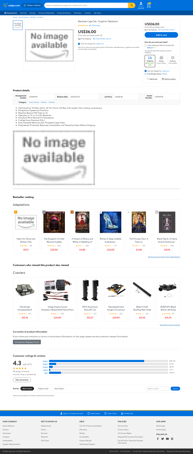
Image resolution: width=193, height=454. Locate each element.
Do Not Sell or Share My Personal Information (149, 451)
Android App (161, 429)
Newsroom (7, 433)
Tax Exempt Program (87, 444)
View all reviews (21, 379)
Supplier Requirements (11, 444)
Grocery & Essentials (46, 13)
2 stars (45, 370)
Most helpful (59, 388)
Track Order (110, 413)
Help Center (93, 413)
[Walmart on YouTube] (167, 439)
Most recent (27, 388)
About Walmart (8, 426)
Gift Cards (45, 440)
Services (23, 13)
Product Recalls (85, 440)
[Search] (131, 5)
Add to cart (161, 34)
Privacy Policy (123, 429)
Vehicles (33, 17)
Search (175, 388)
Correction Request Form (27, 342)
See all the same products (170, 325)
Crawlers (40, 17)
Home (15, 17)
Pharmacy (78, 13)
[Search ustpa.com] (86, 5)
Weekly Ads (127, 413)
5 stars (45, 361)
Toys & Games (23, 17)
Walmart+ (45, 437)
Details (164, 74)
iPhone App (160, 426)
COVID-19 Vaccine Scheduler (90, 426)
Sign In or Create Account (71, 413)
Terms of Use (123, 426)
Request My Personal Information (130, 437)
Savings (32, 13)
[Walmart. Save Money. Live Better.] (11, 5)
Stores (43, 429)
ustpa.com (100, 43)
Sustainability (8, 440)
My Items (97, 13)
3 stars (45, 367)
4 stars (45, 364)
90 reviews (96, 25)
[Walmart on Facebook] (157, 439)
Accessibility (84, 437)
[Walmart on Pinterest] (172, 439)
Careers (88, 13)
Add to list (152, 79)
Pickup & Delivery (64, 13)
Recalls (82, 433)
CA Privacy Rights (124, 433)
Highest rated (43, 388)
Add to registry (169, 79)
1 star (46, 373)
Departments (10, 13)
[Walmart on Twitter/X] (162, 439)
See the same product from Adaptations (164, 257)
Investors (6, 437)
